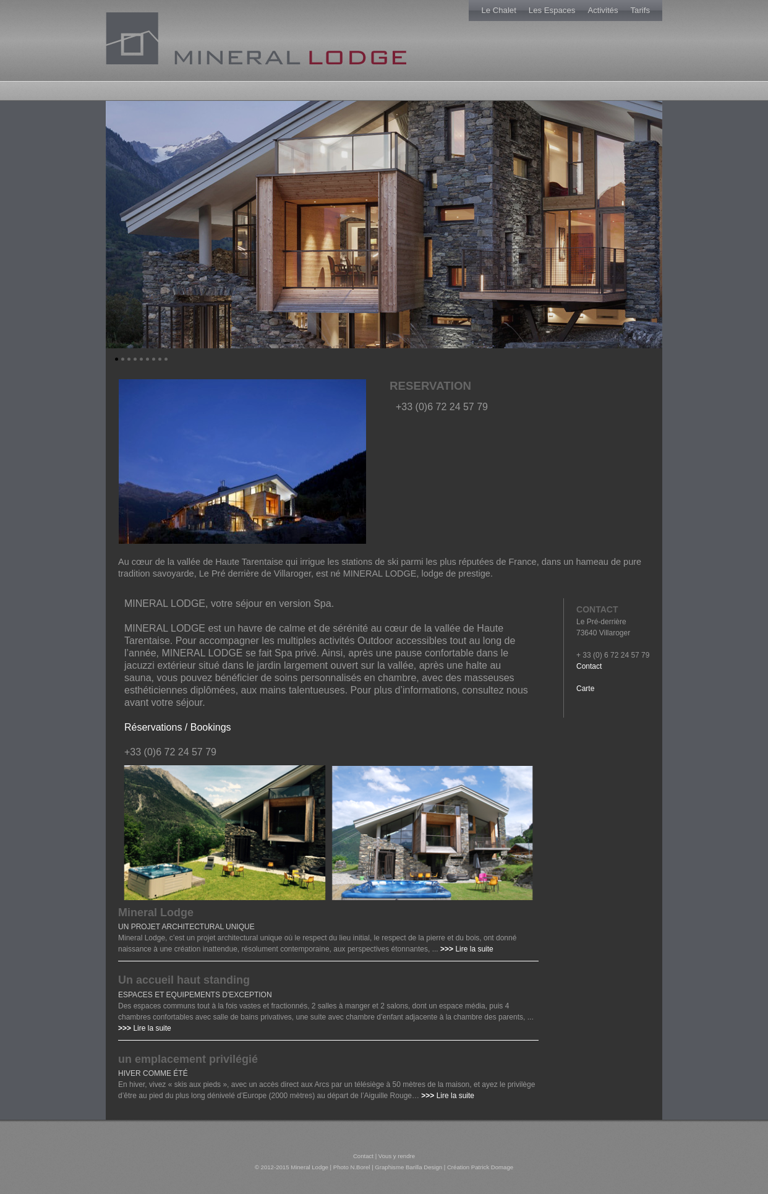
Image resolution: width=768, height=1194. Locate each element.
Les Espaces (552, 10)
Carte (585, 688)
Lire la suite (474, 949)
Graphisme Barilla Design (408, 1167)
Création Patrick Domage (480, 1167)
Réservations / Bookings (177, 727)
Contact (589, 666)
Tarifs (640, 10)
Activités (602, 10)
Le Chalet (498, 10)
